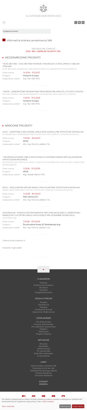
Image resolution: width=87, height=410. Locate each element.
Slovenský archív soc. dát (43, 368)
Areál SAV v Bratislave (43, 353)
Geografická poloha (43, 292)
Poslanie (43, 283)
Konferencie (43, 305)
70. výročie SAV (43, 351)
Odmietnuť (65, 406)
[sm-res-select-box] (26, 31)
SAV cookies (48, 401)
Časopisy (43, 307)
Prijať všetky (78, 406)
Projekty (43, 302)
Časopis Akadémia (43, 373)
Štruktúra (43, 288)
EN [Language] (83, 22)
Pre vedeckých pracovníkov (43, 327)
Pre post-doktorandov (43, 324)
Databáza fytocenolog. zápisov (43, 371)
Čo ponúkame (43, 356)
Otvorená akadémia (43, 375)
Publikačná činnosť (43, 309)
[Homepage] (43, 8)
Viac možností (8, 406)
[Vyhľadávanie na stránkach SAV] (75, 22)
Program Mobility (43, 334)
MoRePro (44, 329)
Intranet (43, 382)
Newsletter (43, 346)
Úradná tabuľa (43, 349)
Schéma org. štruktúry (43, 285)
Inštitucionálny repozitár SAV (43, 366)
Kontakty (44, 290)
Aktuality (43, 344)
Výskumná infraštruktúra (44, 312)
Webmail (43, 384)
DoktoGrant (43, 331)
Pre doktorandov (43, 322)
